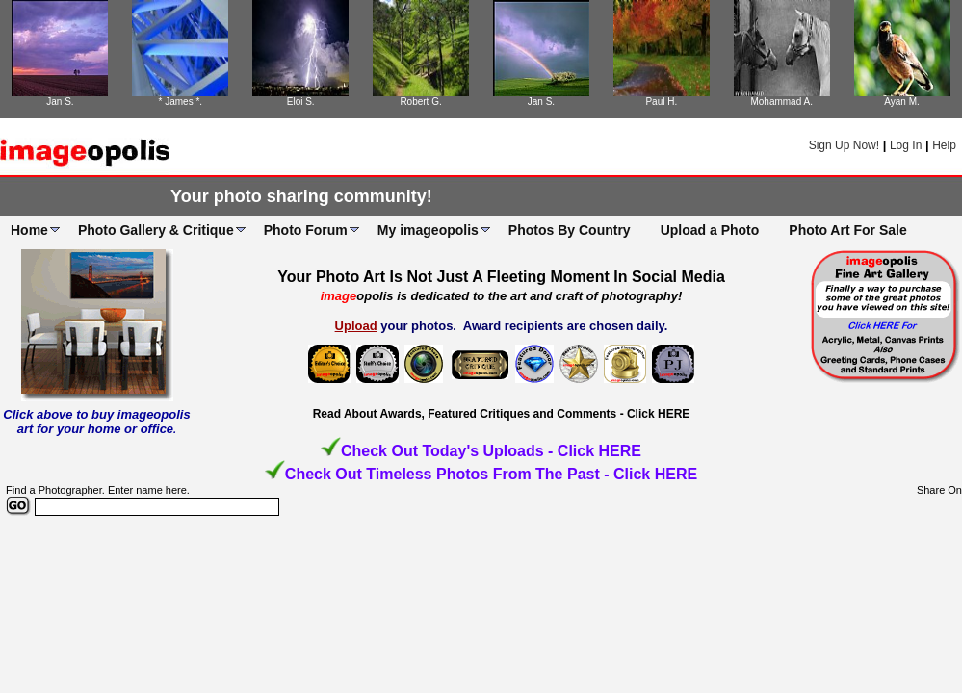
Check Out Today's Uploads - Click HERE (491, 451)
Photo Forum (306, 230)
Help (944, 145)
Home (29, 230)
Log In (906, 145)
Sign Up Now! (844, 145)
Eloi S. (301, 101)
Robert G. (420, 101)
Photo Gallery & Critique (156, 230)
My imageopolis (428, 230)
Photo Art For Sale (847, 230)
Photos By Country (569, 230)
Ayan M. (902, 101)
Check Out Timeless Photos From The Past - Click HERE (491, 474)
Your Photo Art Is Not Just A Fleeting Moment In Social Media (501, 277)
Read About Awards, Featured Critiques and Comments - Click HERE (501, 414)
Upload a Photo (710, 230)
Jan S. (59, 101)
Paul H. (661, 101)
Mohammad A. (781, 101)
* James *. (181, 101)
